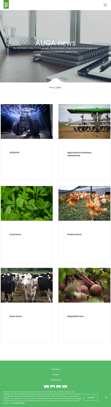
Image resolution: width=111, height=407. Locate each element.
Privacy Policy (19, 403)
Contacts (55, 369)
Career (55, 374)
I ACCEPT (91, 397)
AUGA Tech (55, 380)
